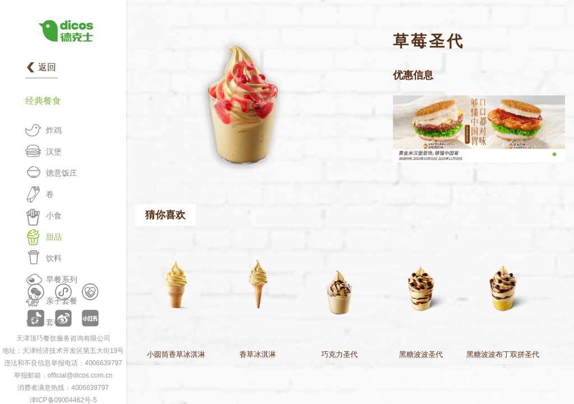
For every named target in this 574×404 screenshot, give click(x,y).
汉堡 (54, 151)
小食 (54, 215)
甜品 (54, 236)
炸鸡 (54, 130)
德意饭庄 (61, 172)
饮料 (54, 258)
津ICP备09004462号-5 (63, 400)
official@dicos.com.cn (80, 375)
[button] (554, 154)
